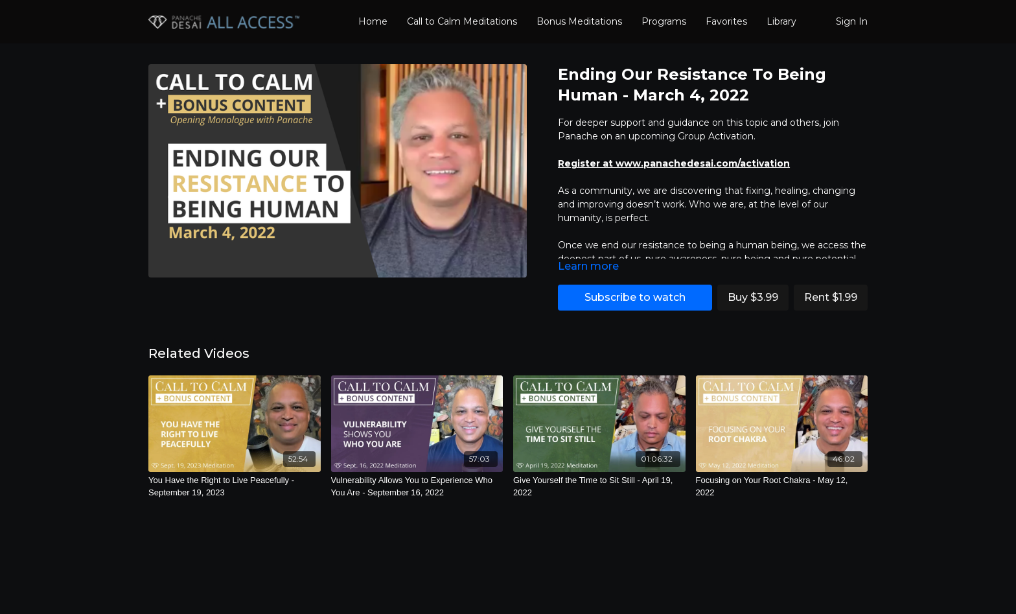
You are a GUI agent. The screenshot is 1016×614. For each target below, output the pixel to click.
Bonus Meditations (579, 21)
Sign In (852, 21)
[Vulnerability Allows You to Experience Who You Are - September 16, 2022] (417, 486)
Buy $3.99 (753, 297)
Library (781, 21)
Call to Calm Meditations (462, 21)
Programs (663, 21)
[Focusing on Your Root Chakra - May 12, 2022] (782, 486)
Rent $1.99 (830, 297)
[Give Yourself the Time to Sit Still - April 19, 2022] (599, 486)
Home (372, 21)
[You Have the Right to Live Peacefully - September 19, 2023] (234, 486)
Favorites (726, 21)
